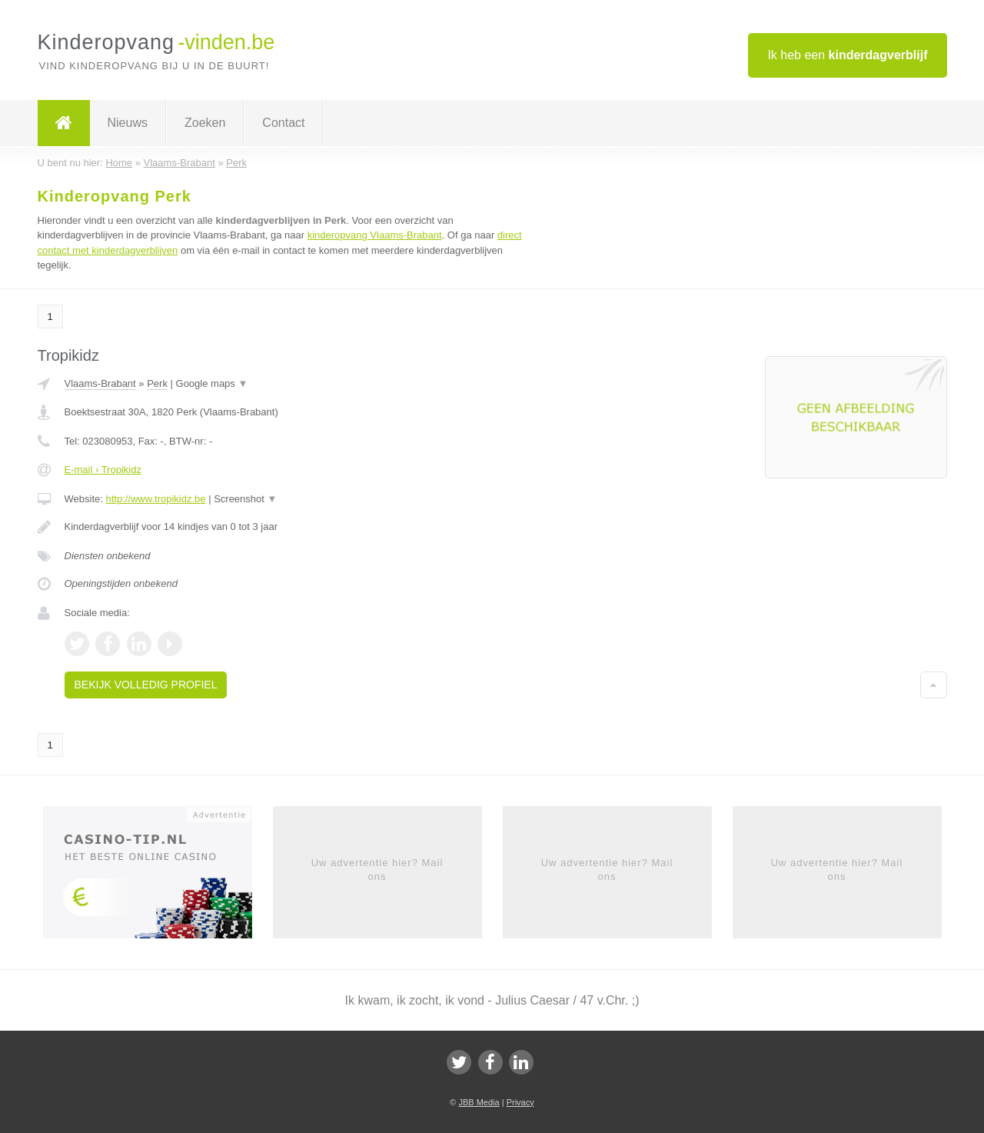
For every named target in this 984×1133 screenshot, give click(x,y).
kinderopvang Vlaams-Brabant (375, 235)
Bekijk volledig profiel (146, 684)
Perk (157, 383)
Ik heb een (847, 55)
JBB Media (478, 1102)
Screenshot (245, 499)
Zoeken (204, 122)
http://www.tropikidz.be (155, 499)
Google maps (212, 383)
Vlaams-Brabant (100, 383)
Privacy (520, 1102)
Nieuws (128, 122)
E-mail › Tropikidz (103, 469)
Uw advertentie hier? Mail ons (377, 869)
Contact (283, 122)
